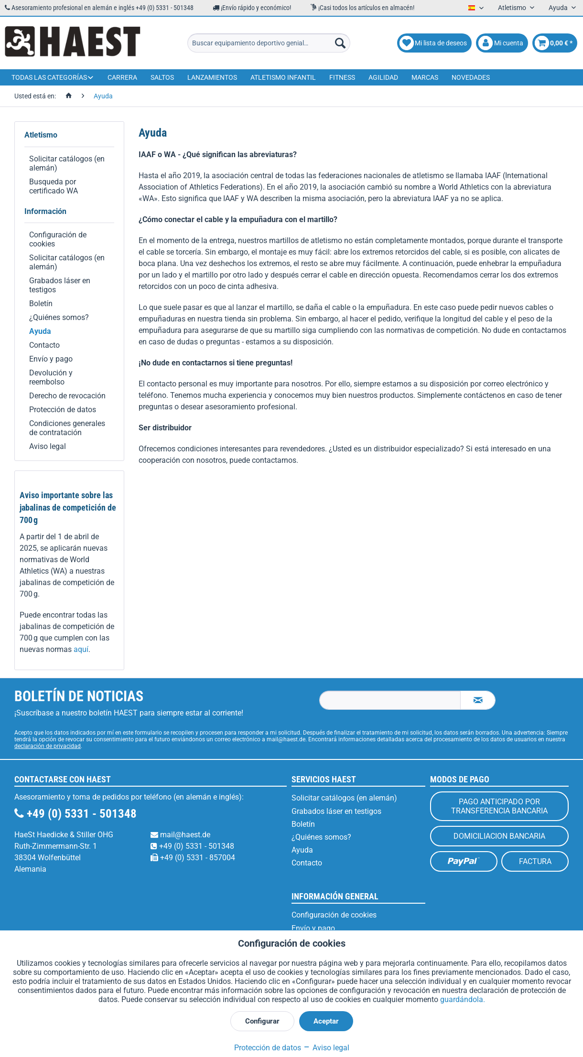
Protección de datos (62, 409)
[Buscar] (340, 43)
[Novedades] (471, 77)
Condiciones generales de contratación (67, 428)
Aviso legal (47, 446)
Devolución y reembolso (51, 377)
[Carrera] (122, 77)
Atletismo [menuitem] (513, 7)
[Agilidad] (383, 77)
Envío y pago (51, 358)
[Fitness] (342, 77)
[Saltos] (162, 77)
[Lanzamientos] (212, 77)
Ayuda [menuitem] (559, 7)
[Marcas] (425, 77)
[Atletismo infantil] (283, 77)
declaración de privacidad (47, 746)
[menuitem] (269, 43)
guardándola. (462, 999)
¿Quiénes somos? (59, 317)
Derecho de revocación (67, 395)
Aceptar (326, 1021)
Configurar (262, 1021)
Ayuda (40, 331)
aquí (81, 649)
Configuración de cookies (57, 239)
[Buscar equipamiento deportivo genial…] (269, 43)
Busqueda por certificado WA (53, 186)
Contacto (44, 345)
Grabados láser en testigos (59, 285)
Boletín (41, 303)
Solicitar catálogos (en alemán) (67, 163)
